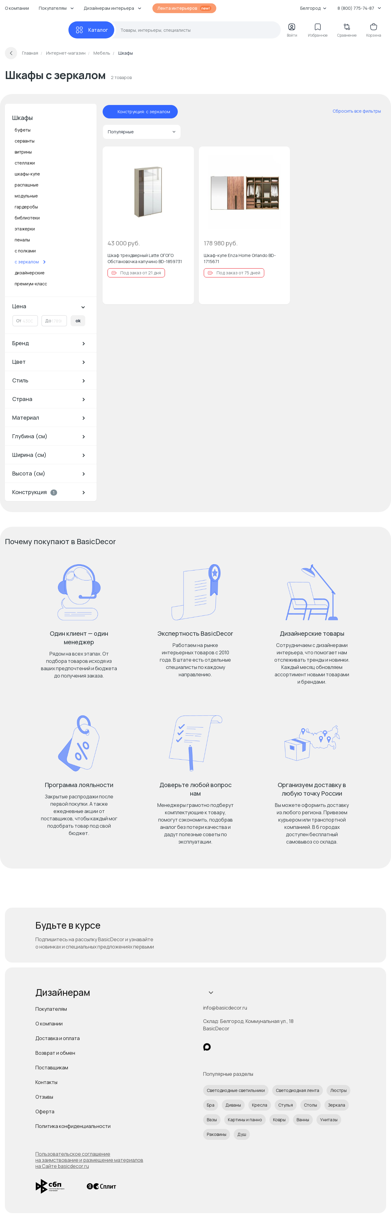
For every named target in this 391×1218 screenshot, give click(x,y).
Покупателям (51, 1009)
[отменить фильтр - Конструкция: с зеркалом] (111, 111)
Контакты (46, 1082)
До (48, 320)
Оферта (44, 1111)
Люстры (338, 1090)
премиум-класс (31, 284)
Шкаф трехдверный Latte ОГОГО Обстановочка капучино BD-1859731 (145, 258)
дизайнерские (30, 273)
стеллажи (25, 163)
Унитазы (329, 1119)
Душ (241, 1134)
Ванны (303, 1119)
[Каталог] (91, 29)
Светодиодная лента (297, 1090)
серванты (25, 141)
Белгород (313, 8)
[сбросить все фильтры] (352, 111)
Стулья (285, 1105)
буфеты (23, 130)
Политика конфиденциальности (73, 1126)
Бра (210, 1105)
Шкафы (22, 118)
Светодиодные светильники (236, 1090)
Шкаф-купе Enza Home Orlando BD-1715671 (240, 258)
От (18, 320)
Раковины (216, 1134)
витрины (23, 152)
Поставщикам (51, 1067)
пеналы (22, 240)
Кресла (259, 1105)
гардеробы (26, 207)
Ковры (279, 1119)
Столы (310, 1105)
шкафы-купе (27, 174)
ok (78, 320)
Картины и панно (245, 1119)
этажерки (25, 229)
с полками (25, 251)
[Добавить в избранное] (184, 156)
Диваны (233, 1105)
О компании (17, 8)
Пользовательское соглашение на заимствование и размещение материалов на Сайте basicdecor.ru (89, 1160)
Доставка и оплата (57, 1038)
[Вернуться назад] (11, 53)
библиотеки (27, 218)
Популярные (142, 132)
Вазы (212, 1119)
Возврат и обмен (55, 1053)
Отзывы (44, 1096)
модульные (26, 196)
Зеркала (336, 1105)
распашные (26, 185)
